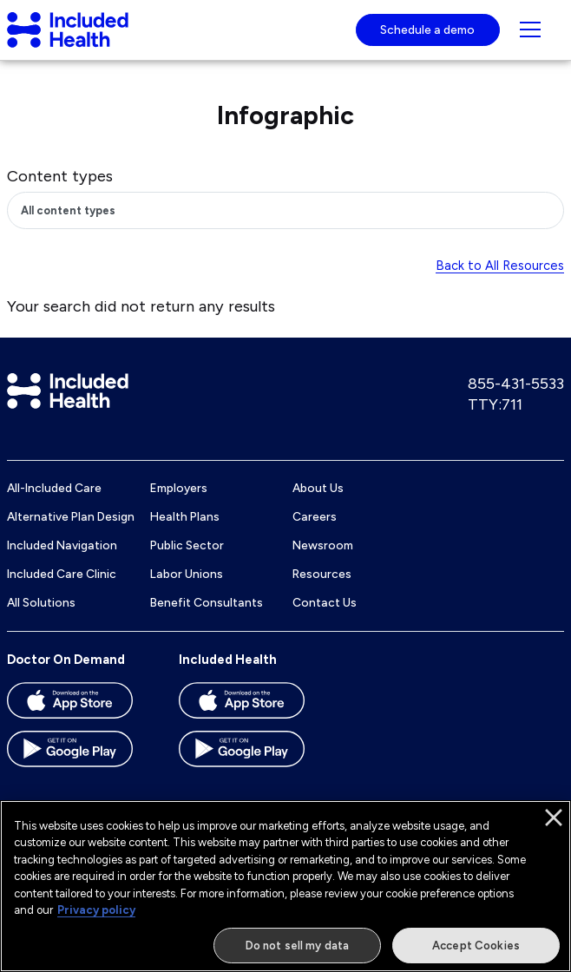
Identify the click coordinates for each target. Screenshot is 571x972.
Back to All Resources (500, 265)
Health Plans (185, 516)
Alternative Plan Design (71, 516)
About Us (318, 488)
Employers (178, 488)
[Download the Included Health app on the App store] (257, 706)
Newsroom (322, 545)
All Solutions (41, 602)
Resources (321, 574)
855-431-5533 (516, 383)
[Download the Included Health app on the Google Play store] (257, 755)
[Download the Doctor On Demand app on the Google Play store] (85, 755)
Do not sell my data (297, 951)
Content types (60, 176)
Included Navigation (62, 545)
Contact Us (324, 602)
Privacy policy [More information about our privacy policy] (96, 916)
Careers (314, 516)
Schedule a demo (427, 29)
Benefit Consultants (206, 602)
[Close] (553, 823)
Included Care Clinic (61, 574)
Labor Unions (186, 574)
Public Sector (187, 545)
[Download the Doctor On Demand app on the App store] (85, 706)
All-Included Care (54, 488)
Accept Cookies (476, 951)
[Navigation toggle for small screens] (530, 29)
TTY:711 (495, 404)
